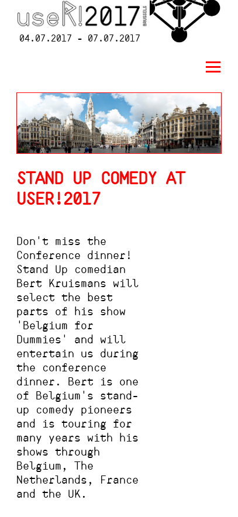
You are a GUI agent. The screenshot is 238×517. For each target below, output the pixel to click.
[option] (119, 123)
